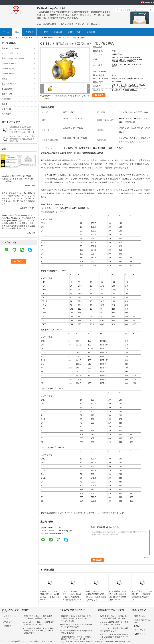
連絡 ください (140, 616)
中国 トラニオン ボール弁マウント (30, 641)
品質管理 (58, 32)
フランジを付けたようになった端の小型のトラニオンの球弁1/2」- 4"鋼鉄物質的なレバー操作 (72, 597)
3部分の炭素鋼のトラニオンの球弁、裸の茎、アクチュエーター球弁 (76, 638)
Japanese (148, 2)
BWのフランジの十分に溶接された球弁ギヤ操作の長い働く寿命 (113, 617)
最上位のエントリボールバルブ (59, 513)
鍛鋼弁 (4, 79)
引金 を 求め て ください (142, 621)
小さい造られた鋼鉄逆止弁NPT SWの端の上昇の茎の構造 (38, 623)
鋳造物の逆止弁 (8, 74)
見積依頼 (91, 32)
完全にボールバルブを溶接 (13, 58)
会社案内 (43, 32)
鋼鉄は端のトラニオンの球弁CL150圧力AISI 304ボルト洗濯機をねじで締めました (96, 595)
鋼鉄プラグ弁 (7, 94)
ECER (128, 641)
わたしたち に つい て (10, 617)
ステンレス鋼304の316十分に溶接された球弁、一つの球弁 (114, 623)
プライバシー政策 (7, 641)
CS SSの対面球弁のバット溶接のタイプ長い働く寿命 (77, 632)
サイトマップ (139, 630)
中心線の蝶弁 (7, 89)
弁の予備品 (6, 114)
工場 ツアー (9, 622)
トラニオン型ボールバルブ (27, 38)
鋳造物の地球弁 (8, 68)
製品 (17, 32)
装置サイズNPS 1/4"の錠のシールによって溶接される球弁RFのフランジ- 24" (114, 636)
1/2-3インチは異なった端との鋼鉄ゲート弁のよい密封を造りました (39, 617)
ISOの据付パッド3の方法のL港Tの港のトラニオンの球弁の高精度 (118, 594)
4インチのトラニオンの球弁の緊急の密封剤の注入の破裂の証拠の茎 (22, 138)
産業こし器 (6, 109)
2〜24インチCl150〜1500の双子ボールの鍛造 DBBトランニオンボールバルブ (49, 595)
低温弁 (4, 104)
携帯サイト (139, 634)
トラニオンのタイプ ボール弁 (111, 513)
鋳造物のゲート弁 (9, 63)
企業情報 (29, 32)
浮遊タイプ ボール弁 (10, 48)
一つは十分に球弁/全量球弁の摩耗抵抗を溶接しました (114, 629)
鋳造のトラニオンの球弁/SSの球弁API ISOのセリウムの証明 (77, 625)
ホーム (6, 32)
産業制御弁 (6, 99)
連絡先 (100, 95)
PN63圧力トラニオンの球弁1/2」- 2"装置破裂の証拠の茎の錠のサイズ (142, 595)
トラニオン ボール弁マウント (86, 513)
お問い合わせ (74, 32)
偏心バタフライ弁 (9, 84)
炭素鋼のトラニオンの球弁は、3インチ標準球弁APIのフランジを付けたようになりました (76, 618)
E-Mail (137, 626)
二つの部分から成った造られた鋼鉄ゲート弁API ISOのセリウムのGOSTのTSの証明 (39, 630)
